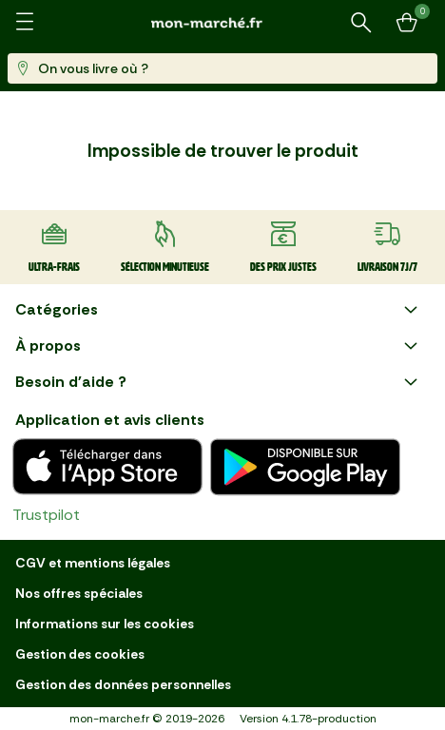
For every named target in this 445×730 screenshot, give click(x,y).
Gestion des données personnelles (123, 684)
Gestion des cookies (80, 654)
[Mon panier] (407, 23)
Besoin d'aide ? (218, 382)
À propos (218, 346)
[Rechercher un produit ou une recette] (361, 23)
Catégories (218, 309)
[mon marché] (222, 22)
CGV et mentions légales (92, 562)
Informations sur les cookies (104, 623)
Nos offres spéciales (79, 593)
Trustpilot (46, 515)
